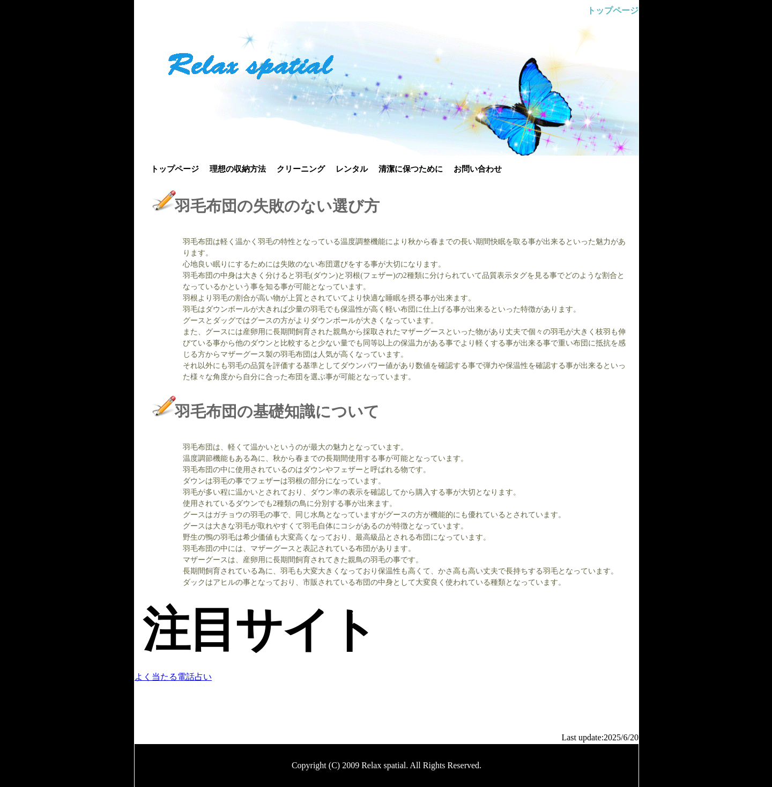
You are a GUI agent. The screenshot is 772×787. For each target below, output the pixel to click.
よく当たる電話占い (173, 676)
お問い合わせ (478, 169)
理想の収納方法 (238, 169)
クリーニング (301, 169)
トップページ (175, 169)
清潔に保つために (410, 169)
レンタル (352, 169)
